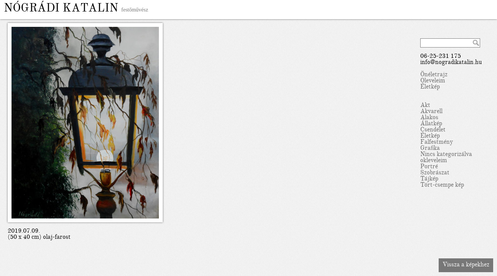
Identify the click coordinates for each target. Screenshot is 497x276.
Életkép (430, 87)
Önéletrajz (433, 75)
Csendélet (433, 130)
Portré (429, 167)
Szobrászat (434, 173)
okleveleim (433, 161)
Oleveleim (432, 81)
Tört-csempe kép (442, 185)
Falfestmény (436, 142)
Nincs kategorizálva (446, 154)
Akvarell (431, 112)
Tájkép (429, 179)
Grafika (430, 148)
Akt (425, 105)
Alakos (429, 118)
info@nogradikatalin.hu (451, 62)
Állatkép (431, 124)
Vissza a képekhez (466, 265)
